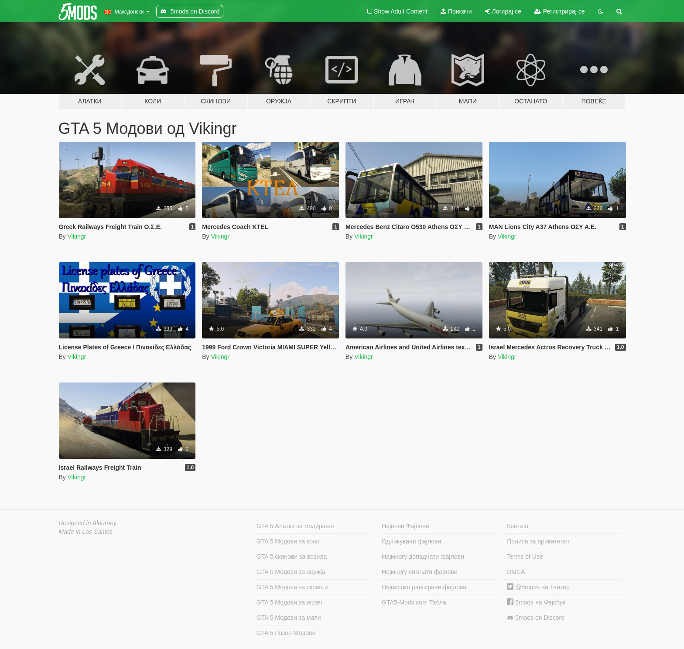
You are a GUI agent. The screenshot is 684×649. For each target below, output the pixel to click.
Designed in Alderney (88, 522)
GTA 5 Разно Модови (285, 632)
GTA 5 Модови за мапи (288, 617)
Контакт (518, 526)
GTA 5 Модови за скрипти (292, 587)
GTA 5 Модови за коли (288, 541)
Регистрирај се (559, 11)
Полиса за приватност (538, 541)
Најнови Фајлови (405, 526)
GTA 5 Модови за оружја (290, 571)
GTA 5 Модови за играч (289, 602)
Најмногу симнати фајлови (420, 571)
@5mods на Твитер (538, 587)
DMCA (516, 571)
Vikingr (77, 236)
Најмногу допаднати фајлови (423, 556)
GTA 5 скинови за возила (291, 556)
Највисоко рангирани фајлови (424, 587)
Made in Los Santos (86, 531)
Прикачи (456, 11)
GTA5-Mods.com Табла (414, 602)
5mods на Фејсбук (536, 602)
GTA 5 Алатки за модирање (295, 526)
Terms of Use (525, 556)
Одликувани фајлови (411, 541)
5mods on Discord (535, 618)
